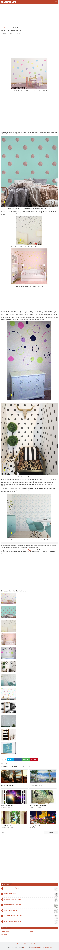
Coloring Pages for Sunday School (12, 921)
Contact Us (23, 943)
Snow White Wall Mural (6, 826)
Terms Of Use (34, 943)
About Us (40, 943)
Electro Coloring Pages (10, 893)
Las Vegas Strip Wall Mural (36, 826)
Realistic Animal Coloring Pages (12, 888)
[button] (56, 2)
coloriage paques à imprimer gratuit (37, 947)
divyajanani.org (8, 1)
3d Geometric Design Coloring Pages (13, 915)
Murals (31, 931)
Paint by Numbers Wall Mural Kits (38, 805)
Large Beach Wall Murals (36, 785)
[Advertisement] (29, 16)
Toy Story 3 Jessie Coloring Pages (12, 899)
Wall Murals (4, 33)
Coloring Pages (5, 931)
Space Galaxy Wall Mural (7, 805)
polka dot (5, 763)
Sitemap (19, 943)
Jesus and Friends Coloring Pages (12, 904)
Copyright (29, 943)
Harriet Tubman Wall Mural (7, 785)
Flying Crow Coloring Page (10, 910)
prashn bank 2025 (48, 947)
